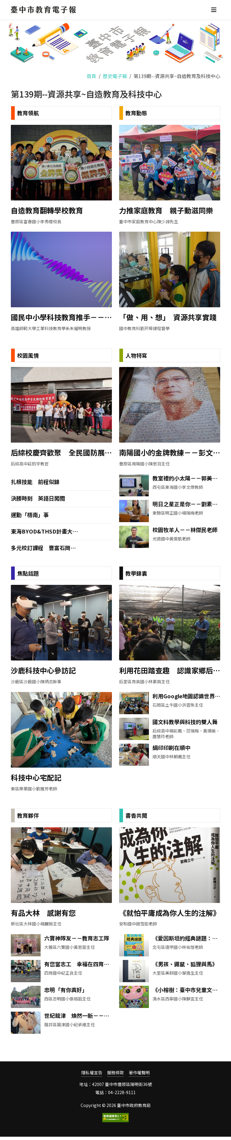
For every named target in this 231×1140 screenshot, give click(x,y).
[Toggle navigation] (214, 9)
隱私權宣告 (91, 1076)
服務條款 (115, 1076)
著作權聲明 (139, 1076)
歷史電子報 (115, 76)
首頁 (91, 76)
